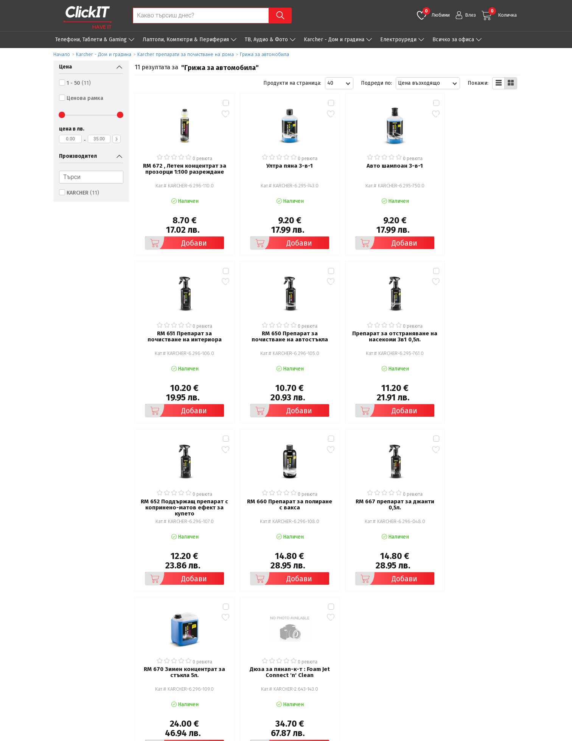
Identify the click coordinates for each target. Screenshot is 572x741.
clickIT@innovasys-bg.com (488, 640)
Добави (174, 238)
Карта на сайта (192, 670)
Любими (436, 12)
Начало (61, 54)
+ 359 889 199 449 (480, 650)
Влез (470, 15)
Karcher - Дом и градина (334, 39)
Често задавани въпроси (205, 659)
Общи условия (192, 638)
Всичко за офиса (453, 39)
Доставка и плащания (326, 649)
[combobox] (339, 83)
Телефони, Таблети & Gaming (91, 39)
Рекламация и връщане (329, 638)
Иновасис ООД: (246, 735)
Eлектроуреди (398, 39)
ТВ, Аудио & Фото (266, 39)
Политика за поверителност (210, 649)
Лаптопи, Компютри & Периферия (186, 39)
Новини (308, 659)
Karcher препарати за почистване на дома (185, 54)
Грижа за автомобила (264, 54)
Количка (502, 12)
